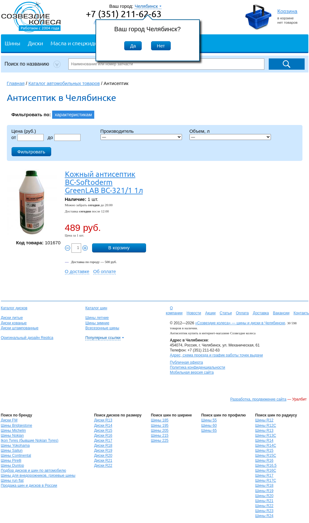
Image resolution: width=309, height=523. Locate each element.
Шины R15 (264, 450)
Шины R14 (264, 440)
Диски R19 (103, 450)
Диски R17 (103, 440)
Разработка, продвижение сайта (258, 399)
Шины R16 (264, 460)
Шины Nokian (12, 435)
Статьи (226, 313)
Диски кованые (14, 323)
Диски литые (12, 318)
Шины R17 (264, 475)
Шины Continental (16, 455)
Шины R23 (264, 511)
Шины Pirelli (11, 460)
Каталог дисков (14, 308)
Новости (194, 313)
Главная (16, 83)
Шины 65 (209, 430)
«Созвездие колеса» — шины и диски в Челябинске (240, 323)
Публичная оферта (186, 362)
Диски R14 (103, 425)
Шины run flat (12, 480)
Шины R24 (264, 516)
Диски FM (9, 420)
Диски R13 (103, 420)
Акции (210, 313)
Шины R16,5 (266, 465)
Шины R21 (264, 501)
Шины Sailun (12, 450)
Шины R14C (265, 445)
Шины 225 (159, 440)
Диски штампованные (20, 328)
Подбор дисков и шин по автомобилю (33, 470)
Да (133, 45)
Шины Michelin (13, 430)
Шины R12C (265, 425)
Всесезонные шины (102, 328)
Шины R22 (264, 506)
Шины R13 (264, 430)
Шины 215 (159, 435)
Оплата (242, 313)
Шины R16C (265, 470)
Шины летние (97, 318)
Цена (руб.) (24, 131)
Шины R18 (264, 485)
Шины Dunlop (12, 465)
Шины (12, 43)
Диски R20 (103, 455)
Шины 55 (209, 420)
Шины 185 (159, 420)
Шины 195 (159, 425)
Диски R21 (103, 460)
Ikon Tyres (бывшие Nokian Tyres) (29, 440)
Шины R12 (264, 420)
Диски (35, 43)
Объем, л (199, 131)
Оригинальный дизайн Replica (27, 338)
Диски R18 (103, 445)
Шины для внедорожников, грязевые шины (38, 475)
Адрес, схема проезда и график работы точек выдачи (216, 355)
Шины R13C (265, 435)
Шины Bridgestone (16, 425)
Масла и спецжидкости (79, 43)
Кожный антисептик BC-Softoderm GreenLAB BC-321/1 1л (104, 182)
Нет (161, 45)
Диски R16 (103, 435)
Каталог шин (96, 308)
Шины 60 (209, 425)
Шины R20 (264, 496)
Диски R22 (103, 465)
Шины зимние (97, 323)
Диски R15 (103, 430)
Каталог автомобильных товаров (64, 83)
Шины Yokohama (15, 445)
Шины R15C (265, 455)
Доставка (261, 313)
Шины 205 (159, 430)
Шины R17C (265, 480)
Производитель (117, 131)
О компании (174, 310)
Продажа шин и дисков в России (29, 485)
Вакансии (281, 313)
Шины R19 (264, 491)
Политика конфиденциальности (197, 367)
